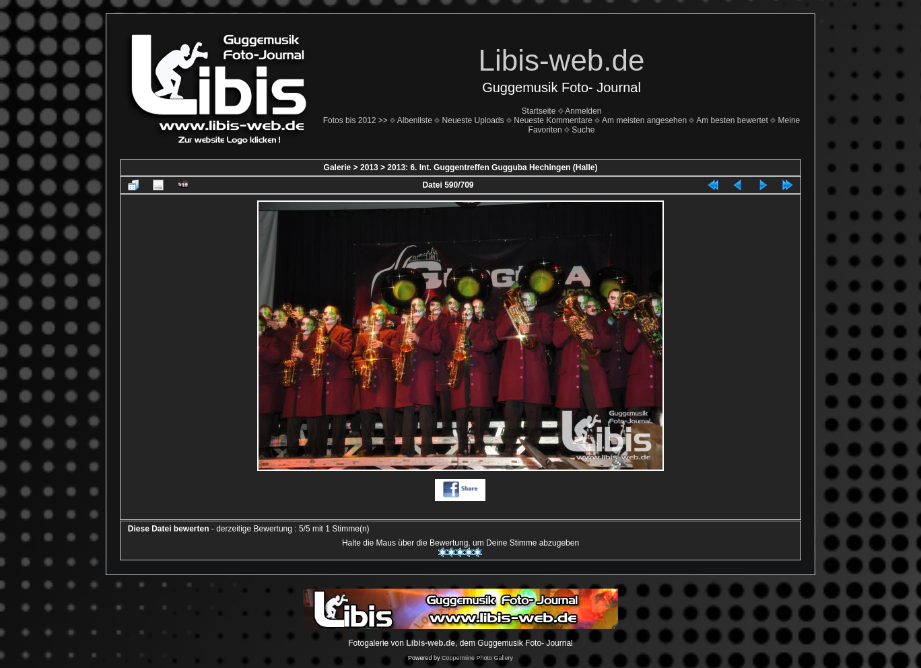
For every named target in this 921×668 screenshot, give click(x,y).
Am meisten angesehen (644, 120)
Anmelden (583, 111)
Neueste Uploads (473, 120)
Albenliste (414, 120)
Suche (583, 130)
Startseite (539, 111)
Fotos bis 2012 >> (355, 120)
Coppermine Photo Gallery (477, 658)
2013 (369, 167)
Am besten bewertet (732, 120)
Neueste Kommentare (553, 120)
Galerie (337, 167)
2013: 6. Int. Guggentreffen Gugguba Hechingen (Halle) (492, 167)
